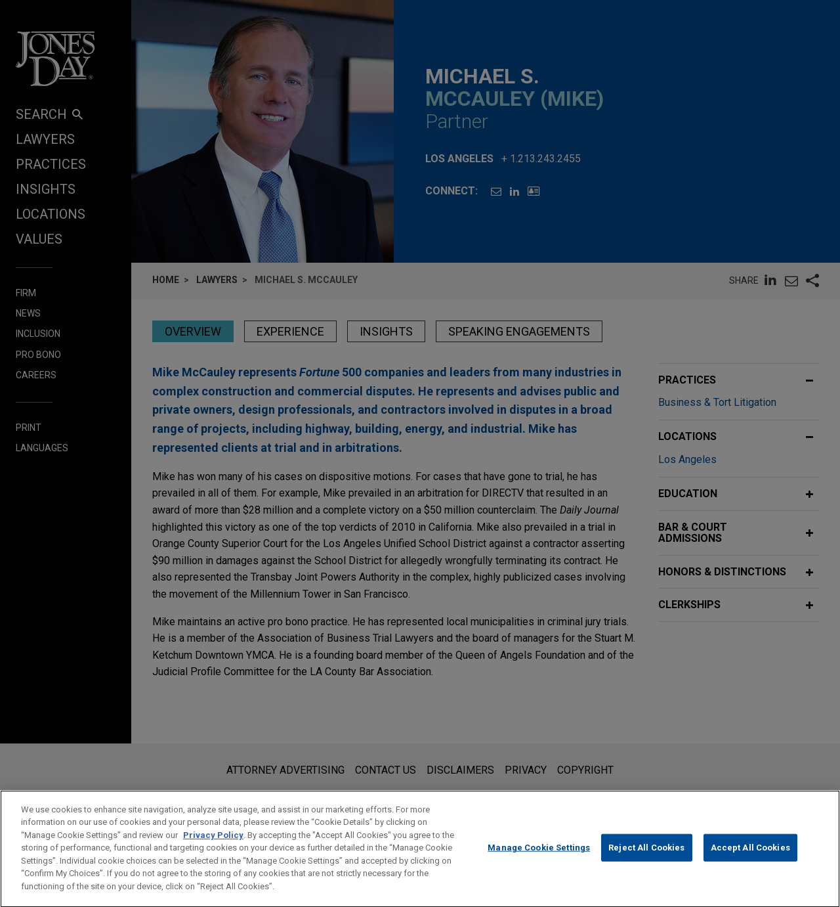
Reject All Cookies (646, 860)
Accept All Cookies (750, 860)
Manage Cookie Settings (539, 860)
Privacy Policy (213, 847)
